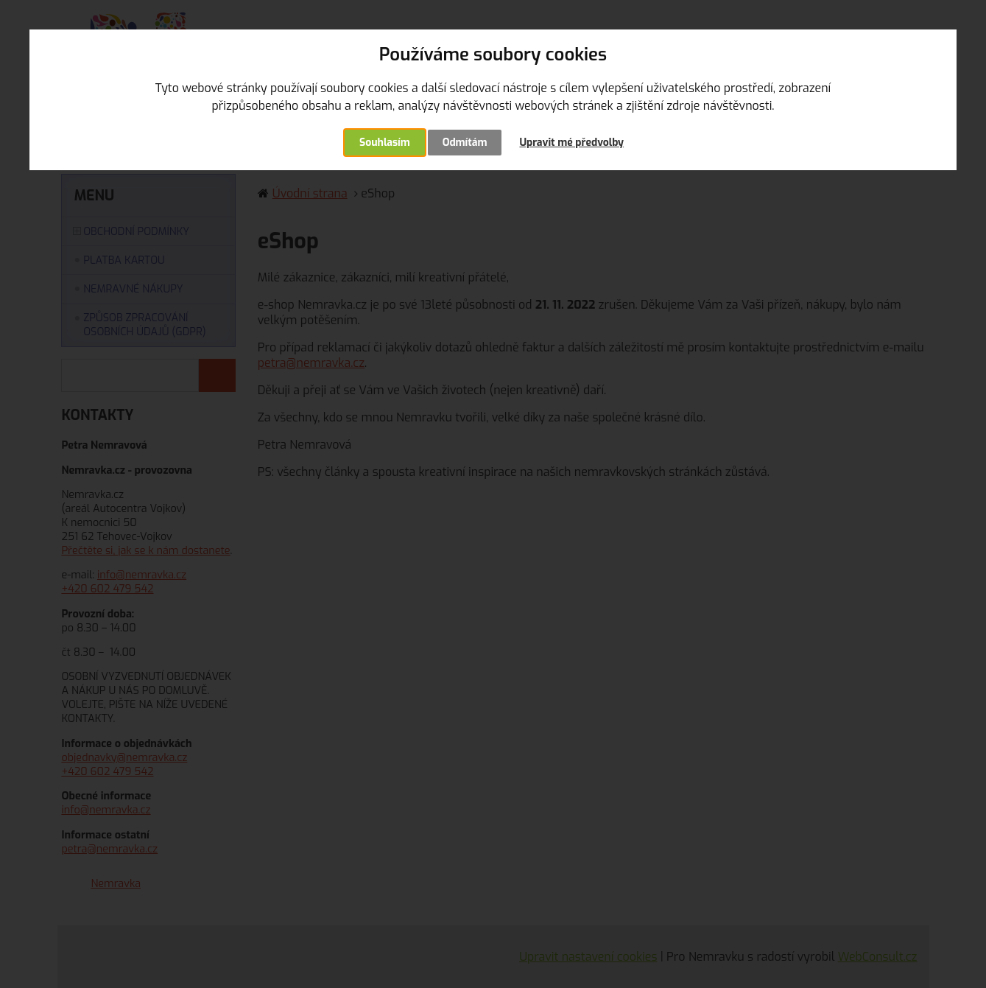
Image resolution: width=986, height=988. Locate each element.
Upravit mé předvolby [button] (571, 143)
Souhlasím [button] (384, 143)
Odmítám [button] (465, 143)
